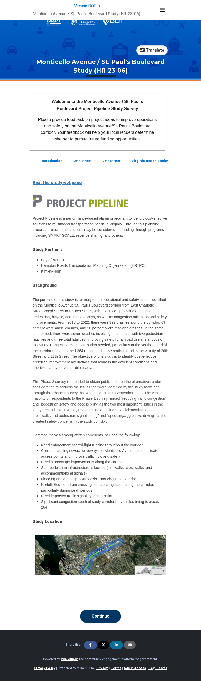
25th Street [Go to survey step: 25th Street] (82, 160)
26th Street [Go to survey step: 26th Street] (111, 160)
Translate (152, 50)
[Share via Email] (130, 645)
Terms (116, 668)
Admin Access (135, 668)
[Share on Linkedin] (116, 645)
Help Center (157, 668)
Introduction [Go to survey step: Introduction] (52, 160)
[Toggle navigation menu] (162, 10)
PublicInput (69, 659)
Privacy (102, 668)
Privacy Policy (44, 668)
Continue (100, 616)
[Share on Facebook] (90, 645)
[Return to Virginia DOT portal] (88, 6)
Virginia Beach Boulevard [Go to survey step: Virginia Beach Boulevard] (153, 160)
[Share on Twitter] (103, 645)
